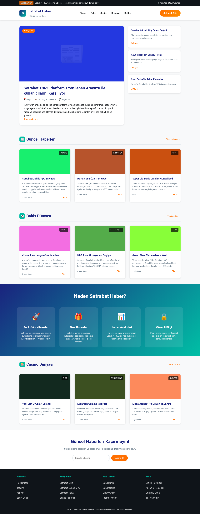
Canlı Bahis (108, 483)
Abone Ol (119, 458)
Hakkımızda (22, 483)
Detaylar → (136, 43)
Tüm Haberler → (173, 139)
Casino (103, 13)
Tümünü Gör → (174, 216)
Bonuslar (115, 13)
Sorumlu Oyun (153, 492)
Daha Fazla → (175, 364)
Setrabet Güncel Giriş (70, 488)
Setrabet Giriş (170, 13)
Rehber (128, 13)
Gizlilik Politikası (154, 483)
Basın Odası (22, 497)
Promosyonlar (110, 497)
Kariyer (20, 492)
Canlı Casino (109, 488)
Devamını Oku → (31, 119)
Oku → (65, 197)
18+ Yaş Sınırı (152, 497)
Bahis (93, 13)
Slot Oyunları (109, 492)
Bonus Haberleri (68, 497)
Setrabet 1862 (67, 492)
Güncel (83, 13)
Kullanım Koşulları (155, 488)
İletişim (20, 488)
